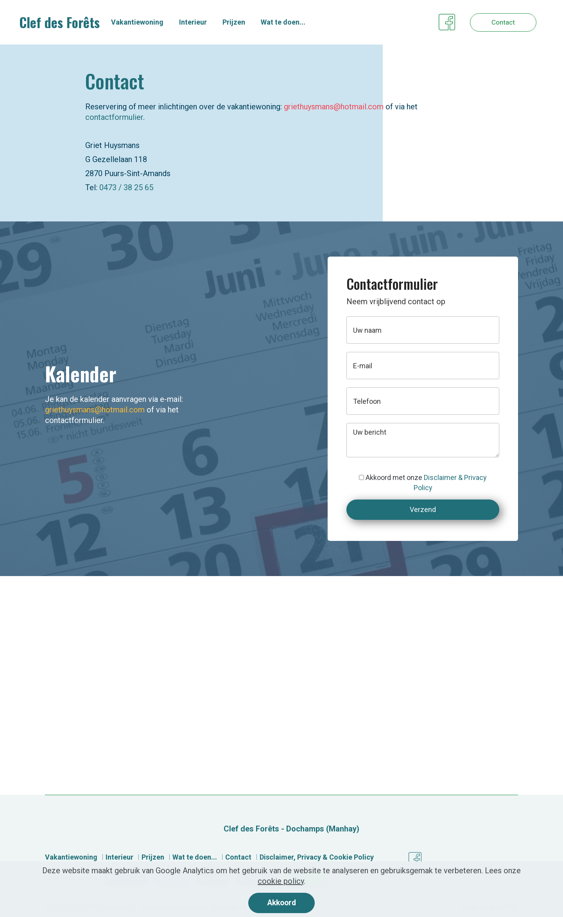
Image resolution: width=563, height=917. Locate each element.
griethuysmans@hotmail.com (334, 106)
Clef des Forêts (64, 22)
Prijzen (241, 22)
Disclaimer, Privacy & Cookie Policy (317, 857)
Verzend (423, 509)
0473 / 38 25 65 (126, 187)
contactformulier (114, 117)
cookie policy (281, 880)
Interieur (200, 22)
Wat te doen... (290, 22)
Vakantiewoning (144, 22)
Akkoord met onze (423, 482)
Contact (498, 22)
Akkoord (281, 902)
